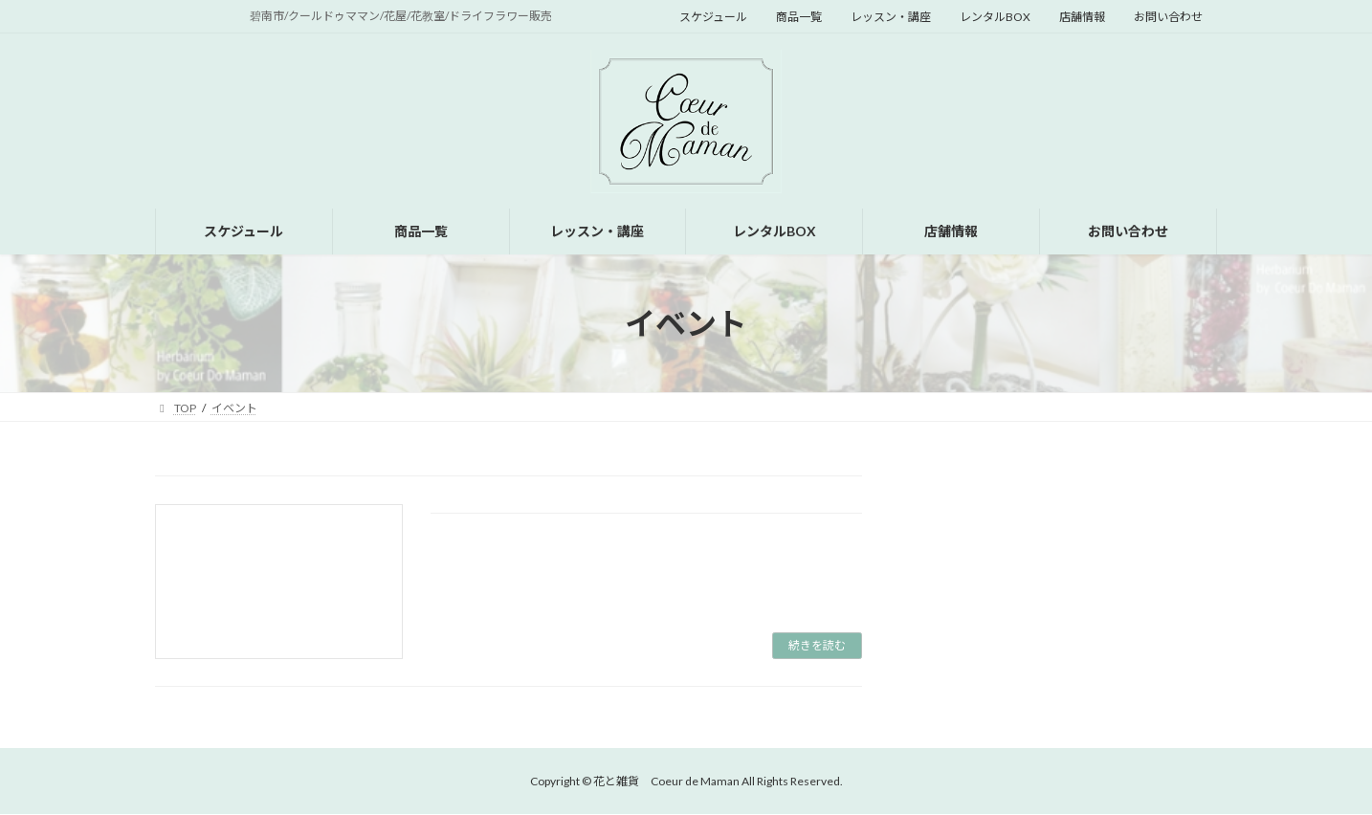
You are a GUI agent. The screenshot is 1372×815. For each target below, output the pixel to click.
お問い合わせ (1168, 17)
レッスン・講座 (891, 17)
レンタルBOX (995, 17)
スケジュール (713, 17)
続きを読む (817, 645)
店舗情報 (1082, 17)
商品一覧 (799, 17)
